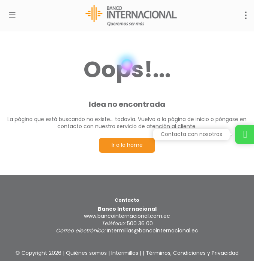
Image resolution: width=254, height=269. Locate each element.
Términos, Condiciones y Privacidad (192, 253)
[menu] (245, 15)
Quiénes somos (86, 253)
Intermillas (124, 253)
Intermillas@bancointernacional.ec (152, 230)
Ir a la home (127, 145)
